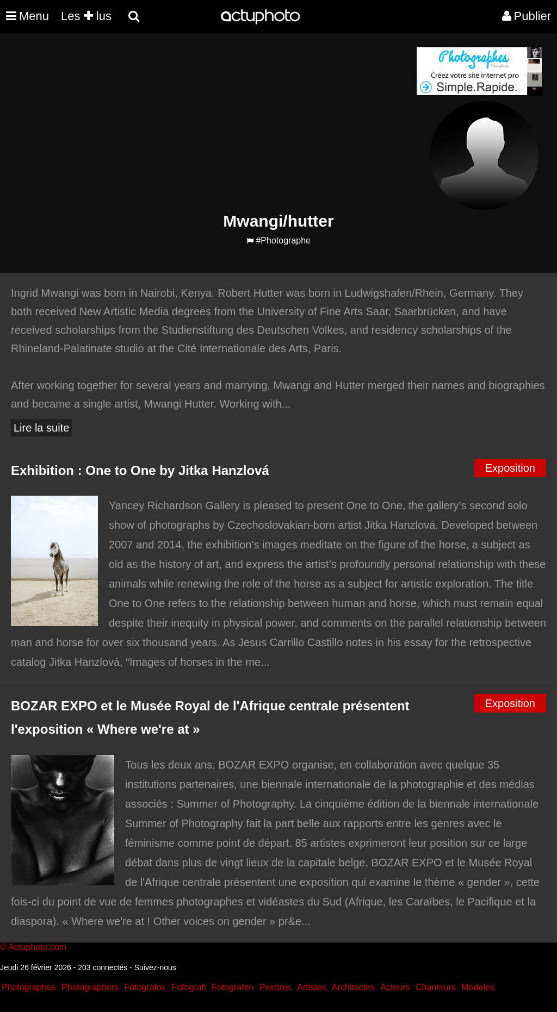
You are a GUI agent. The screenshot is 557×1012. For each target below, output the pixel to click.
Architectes (353, 987)
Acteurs (395, 987)
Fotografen (232, 987)
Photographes (29, 987)
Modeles (477, 987)
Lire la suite (41, 428)
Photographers (90, 987)
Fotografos (145, 987)
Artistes (311, 987)
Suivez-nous (155, 967)
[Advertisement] (213, 123)
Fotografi (188, 987)
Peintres (275, 987)
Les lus (86, 16)
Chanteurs (436, 987)
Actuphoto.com (37, 947)
